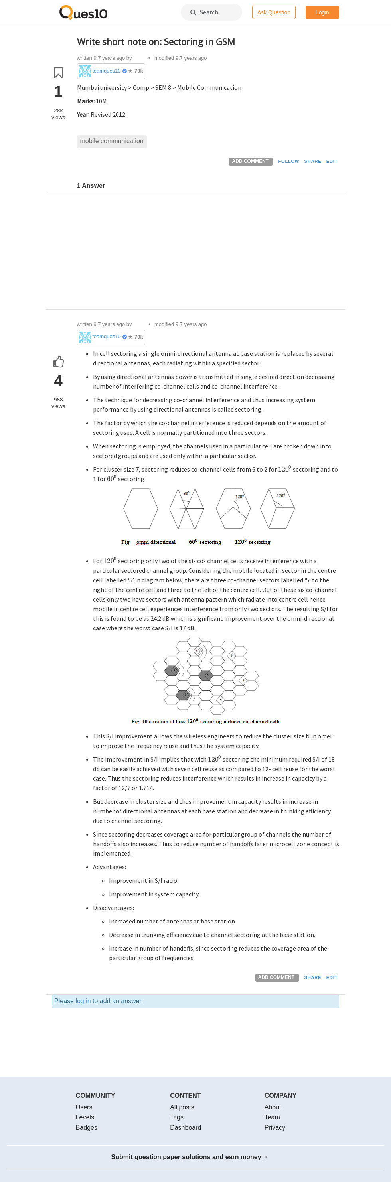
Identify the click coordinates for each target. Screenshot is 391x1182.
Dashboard (185, 1127)
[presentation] (285, 469)
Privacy (275, 1127)
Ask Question (273, 12)
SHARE (313, 161)
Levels (85, 1117)
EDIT (332, 161)
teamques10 (106, 71)
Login (322, 12)
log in (83, 1001)
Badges (86, 1127)
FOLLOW (288, 161)
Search (204, 12)
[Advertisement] (208, 253)
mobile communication (112, 141)
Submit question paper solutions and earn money (189, 1157)
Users (84, 1107)
